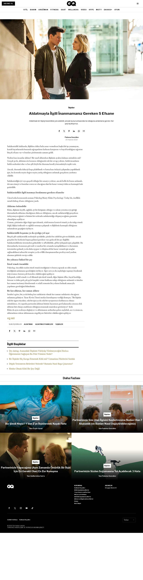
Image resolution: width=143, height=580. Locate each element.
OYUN (117, 10)
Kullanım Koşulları (24, 520)
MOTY (99, 10)
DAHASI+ (108, 10)
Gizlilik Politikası (12, 520)
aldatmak (28, 324)
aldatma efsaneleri (44, 324)
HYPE (91, 10)
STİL (25, 10)
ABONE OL (8, 3)
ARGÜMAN (43, 10)
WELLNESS (73, 10)
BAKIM (33, 10)
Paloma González (72, 137)
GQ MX (11, 318)
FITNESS (54, 10)
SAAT (63, 10)
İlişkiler (71, 108)
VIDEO (84, 10)
